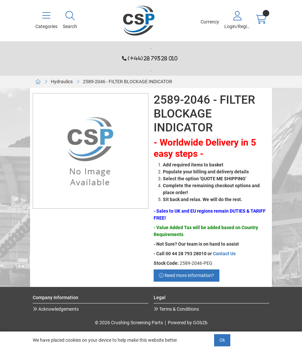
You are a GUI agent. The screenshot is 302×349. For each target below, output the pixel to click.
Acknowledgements (58, 309)
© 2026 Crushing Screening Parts (129, 322)
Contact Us (224, 253)
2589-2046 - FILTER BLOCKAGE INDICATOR (127, 81)
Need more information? (186, 275)
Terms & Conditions (178, 309)
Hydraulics (62, 81)
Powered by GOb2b (188, 322)
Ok (222, 340)
